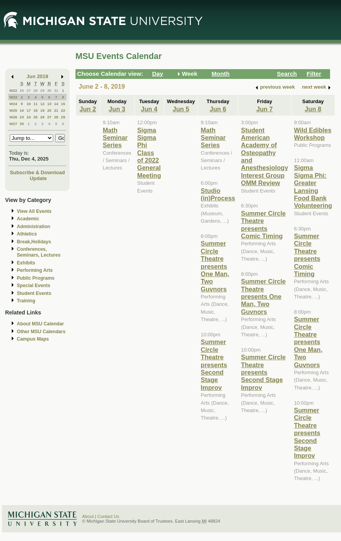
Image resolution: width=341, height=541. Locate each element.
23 (22, 117)
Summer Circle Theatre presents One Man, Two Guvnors (215, 266)
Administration (33, 226)
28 (35, 90)
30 (49, 90)
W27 (13, 123)
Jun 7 (264, 108)
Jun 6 (218, 108)
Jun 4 (149, 108)
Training (26, 301)
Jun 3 (117, 108)
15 (63, 104)
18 (35, 110)
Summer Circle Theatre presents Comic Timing (263, 224)
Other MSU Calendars (41, 331)
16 (22, 110)
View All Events (34, 211)
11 (35, 104)
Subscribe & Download (37, 172)
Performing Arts (35, 270)
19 (42, 110)
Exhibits (26, 263)
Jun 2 (87, 108)
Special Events (33, 285)
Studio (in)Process (218, 194)
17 (29, 110)
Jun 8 (313, 108)
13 (49, 104)
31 (56, 90)
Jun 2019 (37, 76)
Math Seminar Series (115, 138)
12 (42, 104)
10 (29, 104)
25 (35, 117)
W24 (13, 104)
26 (22, 90)
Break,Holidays (34, 242)
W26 (13, 117)
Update (38, 178)
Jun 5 (181, 108)
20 (49, 110)
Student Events (34, 293)
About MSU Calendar (40, 324)
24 (29, 117)
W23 (13, 97)
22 (63, 110)
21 (56, 110)
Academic (28, 218)
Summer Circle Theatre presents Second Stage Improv (214, 364)
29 (42, 90)
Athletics (27, 234)
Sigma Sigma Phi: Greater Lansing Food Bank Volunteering (313, 186)
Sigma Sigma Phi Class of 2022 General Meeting (149, 153)
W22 (13, 90)
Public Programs (35, 278)
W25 (13, 110)
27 (29, 90)
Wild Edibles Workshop (313, 134)
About (88, 516)
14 (56, 104)
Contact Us (108, 516)
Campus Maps (33, 339)
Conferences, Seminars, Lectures (39, 252)
